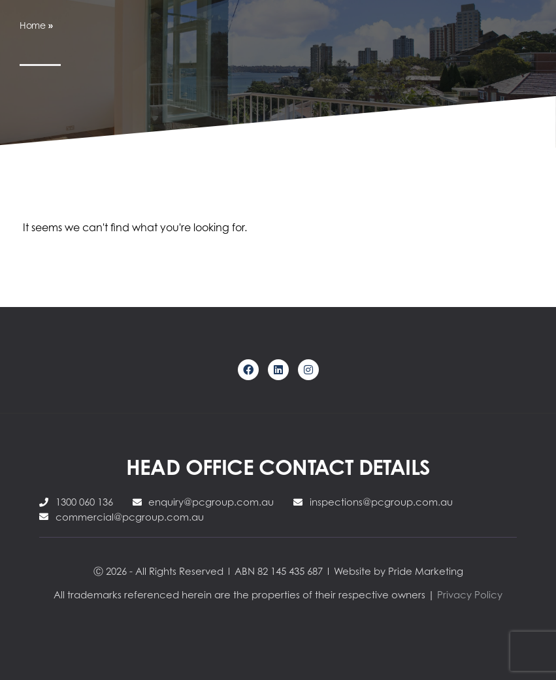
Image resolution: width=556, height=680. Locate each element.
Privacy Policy (469, 594)
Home (33, 25)
